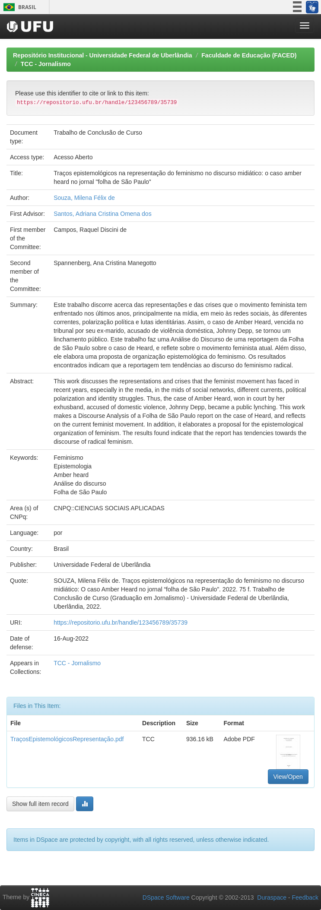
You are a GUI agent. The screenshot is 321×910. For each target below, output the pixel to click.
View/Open (288, 776)
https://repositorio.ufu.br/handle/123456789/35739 (121, 622)
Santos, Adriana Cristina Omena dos (102, 213)
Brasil (18, 7)
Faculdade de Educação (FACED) (248, 55)
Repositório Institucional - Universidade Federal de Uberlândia (102, 55)
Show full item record (40, 803)
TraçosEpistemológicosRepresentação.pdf (67, 739)
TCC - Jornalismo (46, 63)
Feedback (305, 897)
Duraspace (271, 897)
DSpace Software (166, 897)
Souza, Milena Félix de (84, 197)
